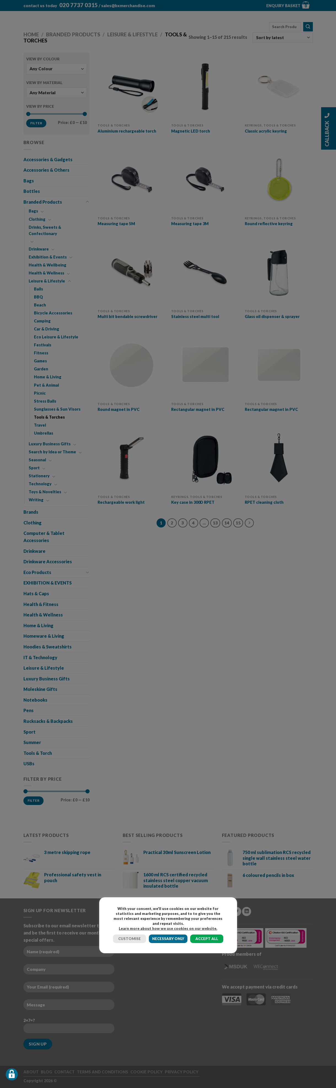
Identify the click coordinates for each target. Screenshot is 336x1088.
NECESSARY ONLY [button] (168, 938)
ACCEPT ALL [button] (206, 938)
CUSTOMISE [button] (129, 938)
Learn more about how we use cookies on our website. (168, 928)
